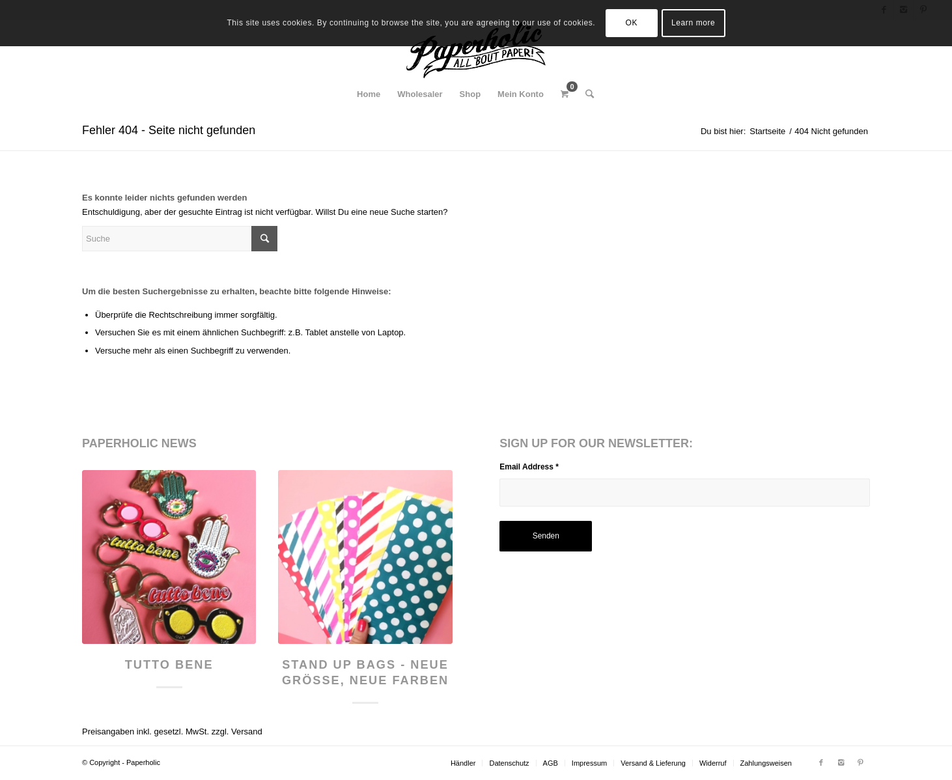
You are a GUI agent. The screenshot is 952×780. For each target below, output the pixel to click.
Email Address (529, 466)
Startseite (767, 131)
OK (632, 22)
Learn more (693, 22)
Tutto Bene (169, 664)
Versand (246, 731)
